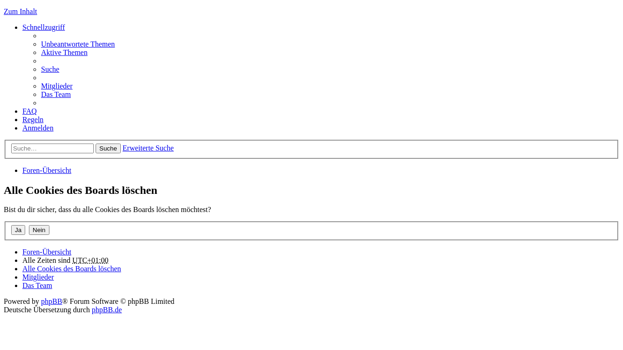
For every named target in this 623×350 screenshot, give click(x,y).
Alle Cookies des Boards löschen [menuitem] (71, 269)
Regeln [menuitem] (32, 120)
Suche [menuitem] (50, 69)
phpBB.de (107, 310)
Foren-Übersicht (46, 170)
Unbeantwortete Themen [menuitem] (78, 44)
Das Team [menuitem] (56, 94)
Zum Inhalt (20, 11)
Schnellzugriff (43, 27)
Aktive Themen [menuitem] (64, 52)
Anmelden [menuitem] (38, 128)
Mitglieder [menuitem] (57, 86)
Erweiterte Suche (148, 148)
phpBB (51, 301)
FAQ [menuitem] (29, 111)
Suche (108, 148)
